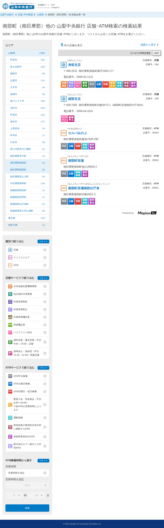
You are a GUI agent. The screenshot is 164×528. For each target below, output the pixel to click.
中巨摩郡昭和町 (28, 183)
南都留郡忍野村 (28, 197)
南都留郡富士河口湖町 (28, 210)
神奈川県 (27, 225)
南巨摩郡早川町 (28, 156)
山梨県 (27, 53)
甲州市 (28, 135)
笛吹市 (28, 121)
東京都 (27, 218)
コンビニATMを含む (140, 53)
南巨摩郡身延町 (28, 162)
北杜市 (28, 108)
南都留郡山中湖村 (28, 204)
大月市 (28, 87)
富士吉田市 (28, 66)
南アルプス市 (28, 101)
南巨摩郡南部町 (28, 169)
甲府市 (28, 59)
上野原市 (28, 128)
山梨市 (28, 80)
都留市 (28, 73)
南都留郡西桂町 (28, 190)
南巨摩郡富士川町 (28, 176)
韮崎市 (28, 94)
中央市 (28, 142)
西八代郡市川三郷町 (28, 149)
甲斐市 (28, 114)
